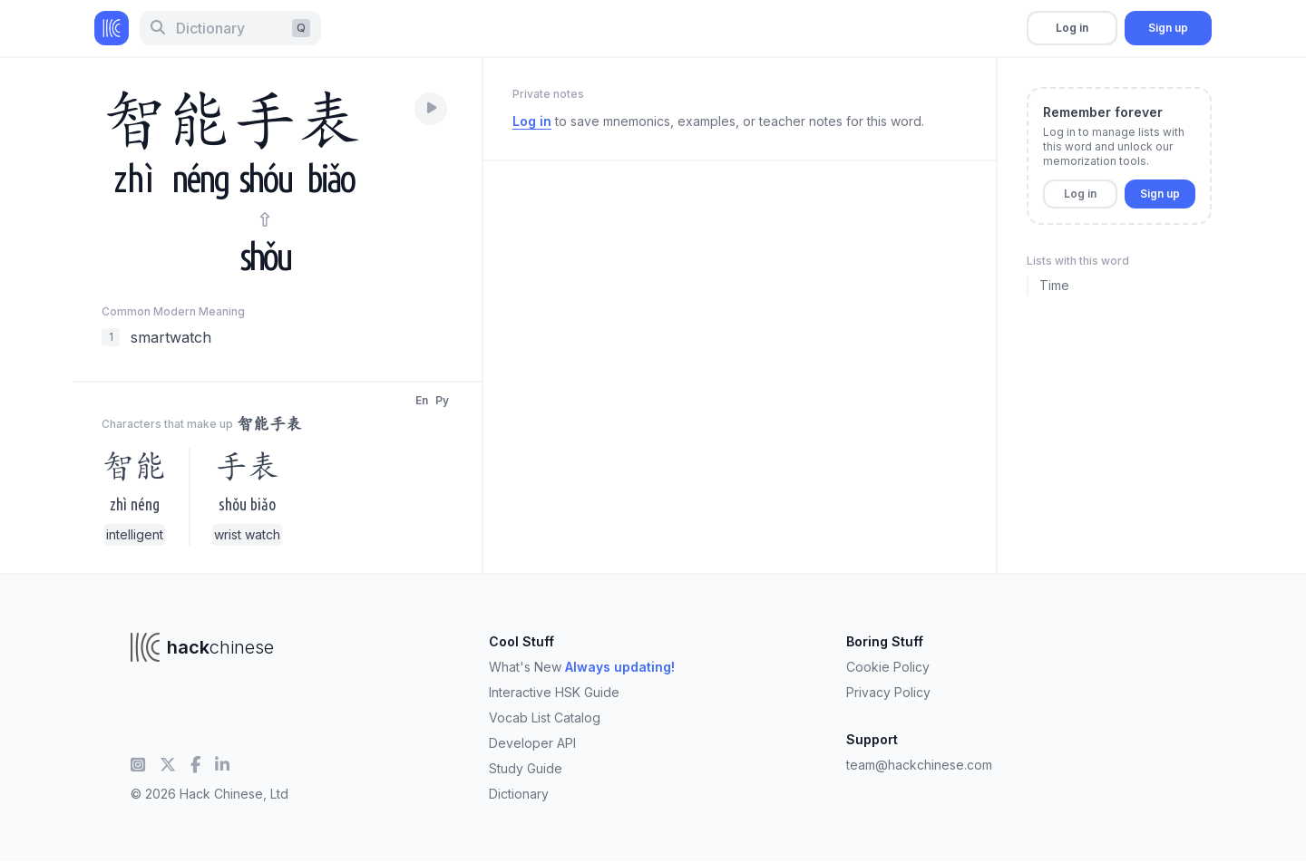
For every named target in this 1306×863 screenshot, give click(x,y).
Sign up (1168, 27)
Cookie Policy (888, 666)
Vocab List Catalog (544, 717)
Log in (1072, 27)
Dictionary (519, 793)
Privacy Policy (888, 692)
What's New (582, 666)
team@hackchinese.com (919, 764)
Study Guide (525, 768)
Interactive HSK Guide (554, 692)
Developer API (532, 743)
